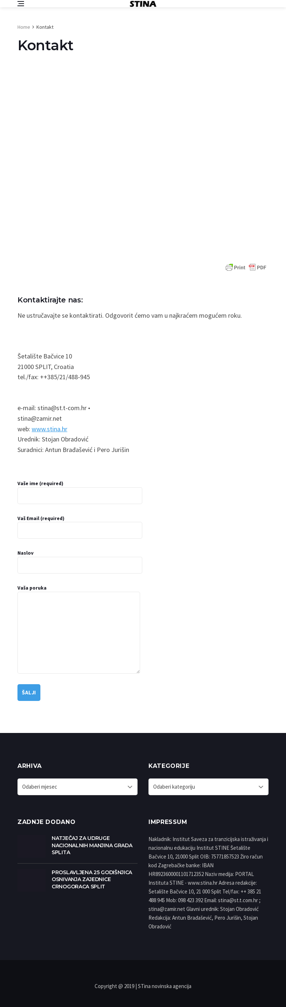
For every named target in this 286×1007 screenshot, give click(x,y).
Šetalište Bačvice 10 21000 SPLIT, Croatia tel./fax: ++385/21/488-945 (53, 366)
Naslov (79, 562)
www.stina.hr (49, 429)
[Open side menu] (20, 3)
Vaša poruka (78, 629)
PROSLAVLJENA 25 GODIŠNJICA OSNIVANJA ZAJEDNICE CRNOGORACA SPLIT (92, 879)
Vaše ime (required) (79, 492)
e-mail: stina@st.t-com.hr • (53, 408)
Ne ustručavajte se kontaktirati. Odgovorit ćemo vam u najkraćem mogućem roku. (129, 315)
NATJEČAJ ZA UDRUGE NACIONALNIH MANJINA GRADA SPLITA (92, 845)
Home (23, 27)
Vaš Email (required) (79, 527)
